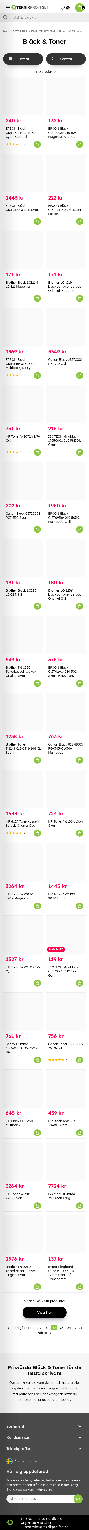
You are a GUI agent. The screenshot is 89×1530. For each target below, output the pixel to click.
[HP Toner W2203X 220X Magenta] (23, 862)
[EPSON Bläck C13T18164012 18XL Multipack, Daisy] (23, 327)
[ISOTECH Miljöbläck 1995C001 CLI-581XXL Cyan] (66, 404)
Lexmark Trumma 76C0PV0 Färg (61, 1196)
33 (61, 1328)
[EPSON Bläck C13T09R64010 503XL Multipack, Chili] (66, 481)
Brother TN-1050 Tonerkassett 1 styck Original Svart (21, 671)
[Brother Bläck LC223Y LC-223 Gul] (23, 558)
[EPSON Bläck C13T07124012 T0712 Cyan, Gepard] (23, 96)
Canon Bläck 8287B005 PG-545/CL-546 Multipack (65, 748)
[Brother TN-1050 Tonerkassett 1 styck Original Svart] (23, 635)
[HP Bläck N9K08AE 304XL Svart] (66, 1089)
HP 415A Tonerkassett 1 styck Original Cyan (22, 823)
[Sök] (44, 17)
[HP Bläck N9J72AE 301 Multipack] (23, 1089)
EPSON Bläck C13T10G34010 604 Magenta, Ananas (62, 133)
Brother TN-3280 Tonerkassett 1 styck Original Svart (21, 1271)
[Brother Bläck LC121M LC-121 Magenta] (23, 250)
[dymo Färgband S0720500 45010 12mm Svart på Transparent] (66, 1234)
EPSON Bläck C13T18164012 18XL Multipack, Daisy (20, 364)
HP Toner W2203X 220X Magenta (19, 896)
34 (69, 1328)
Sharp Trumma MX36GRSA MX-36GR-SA (22, 1048)
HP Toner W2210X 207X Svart (61, 896)
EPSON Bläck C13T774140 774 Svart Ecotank (64, 210)
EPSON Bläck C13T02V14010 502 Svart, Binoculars (62, 671)
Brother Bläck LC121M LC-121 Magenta (22, 284)
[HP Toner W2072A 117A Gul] (23, 404)
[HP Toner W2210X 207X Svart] (66, 862)
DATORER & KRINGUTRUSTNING (34, 31)
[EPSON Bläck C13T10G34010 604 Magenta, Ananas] (66, 96)
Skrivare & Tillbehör (70, 31)
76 (80, 1328)
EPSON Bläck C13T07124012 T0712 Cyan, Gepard (21, 133)
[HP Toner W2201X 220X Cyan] (23, 1161)
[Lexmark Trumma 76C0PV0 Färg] (66, 1161)
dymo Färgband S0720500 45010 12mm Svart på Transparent (61, 1273)
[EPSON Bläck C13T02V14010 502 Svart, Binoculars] (66, 635)
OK (78, 1499)
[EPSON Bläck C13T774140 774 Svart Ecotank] (66, 173)
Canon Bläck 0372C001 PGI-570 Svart (23, 516)
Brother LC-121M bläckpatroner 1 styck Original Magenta (64, 286)
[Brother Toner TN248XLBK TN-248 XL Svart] (23, 712)
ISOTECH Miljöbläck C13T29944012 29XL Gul (63, 971)
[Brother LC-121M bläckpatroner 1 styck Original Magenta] (66, 250)
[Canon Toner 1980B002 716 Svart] (66, 1012)
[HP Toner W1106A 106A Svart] (66, 789)
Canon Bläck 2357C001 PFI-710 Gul (65, 362)
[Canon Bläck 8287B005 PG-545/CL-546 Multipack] (66, 712)
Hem (6, 31)
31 (47, 1328)
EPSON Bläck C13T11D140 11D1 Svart (22, 208)
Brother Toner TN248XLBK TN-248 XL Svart (23, 748)
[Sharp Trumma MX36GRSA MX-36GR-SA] (23, 1012)
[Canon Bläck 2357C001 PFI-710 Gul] (66, 327)
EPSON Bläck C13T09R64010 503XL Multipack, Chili (64, 518)
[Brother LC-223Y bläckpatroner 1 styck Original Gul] (66, 558)
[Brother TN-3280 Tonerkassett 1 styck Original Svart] (23, 1234)
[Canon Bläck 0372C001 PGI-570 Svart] (23, 481)
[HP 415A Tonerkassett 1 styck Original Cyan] (23, 789)
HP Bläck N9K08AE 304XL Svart (62, 1123)
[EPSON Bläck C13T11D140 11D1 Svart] (23, 173)
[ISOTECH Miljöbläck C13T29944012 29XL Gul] (66, 935)
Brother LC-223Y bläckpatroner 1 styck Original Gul (64, 594)
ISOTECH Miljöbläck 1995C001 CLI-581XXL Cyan (64, 440)
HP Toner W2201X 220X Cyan (19, 1196)
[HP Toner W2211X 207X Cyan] (23, 935)
